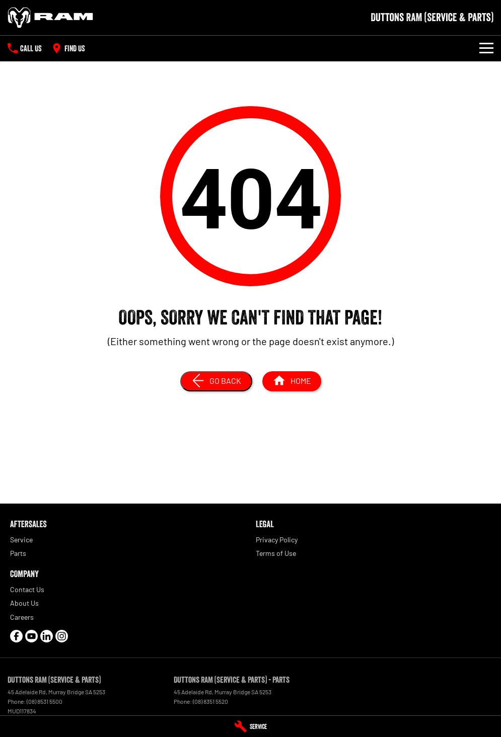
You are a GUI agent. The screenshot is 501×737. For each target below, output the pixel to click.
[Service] (250, 726)
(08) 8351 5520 (210, 701)
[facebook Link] (16, 636)
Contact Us (27, 589)
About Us (24, 603)
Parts (18, 553)
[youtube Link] (31, 636)
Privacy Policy (277, 539)
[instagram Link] (61, 636)
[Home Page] (50, 17)
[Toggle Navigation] (486, 48)
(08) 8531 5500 (44, 701)
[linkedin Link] (46, 636)
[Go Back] (216, 381)
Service (21, 539)
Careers (22, 617)
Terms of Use (276, 553)
